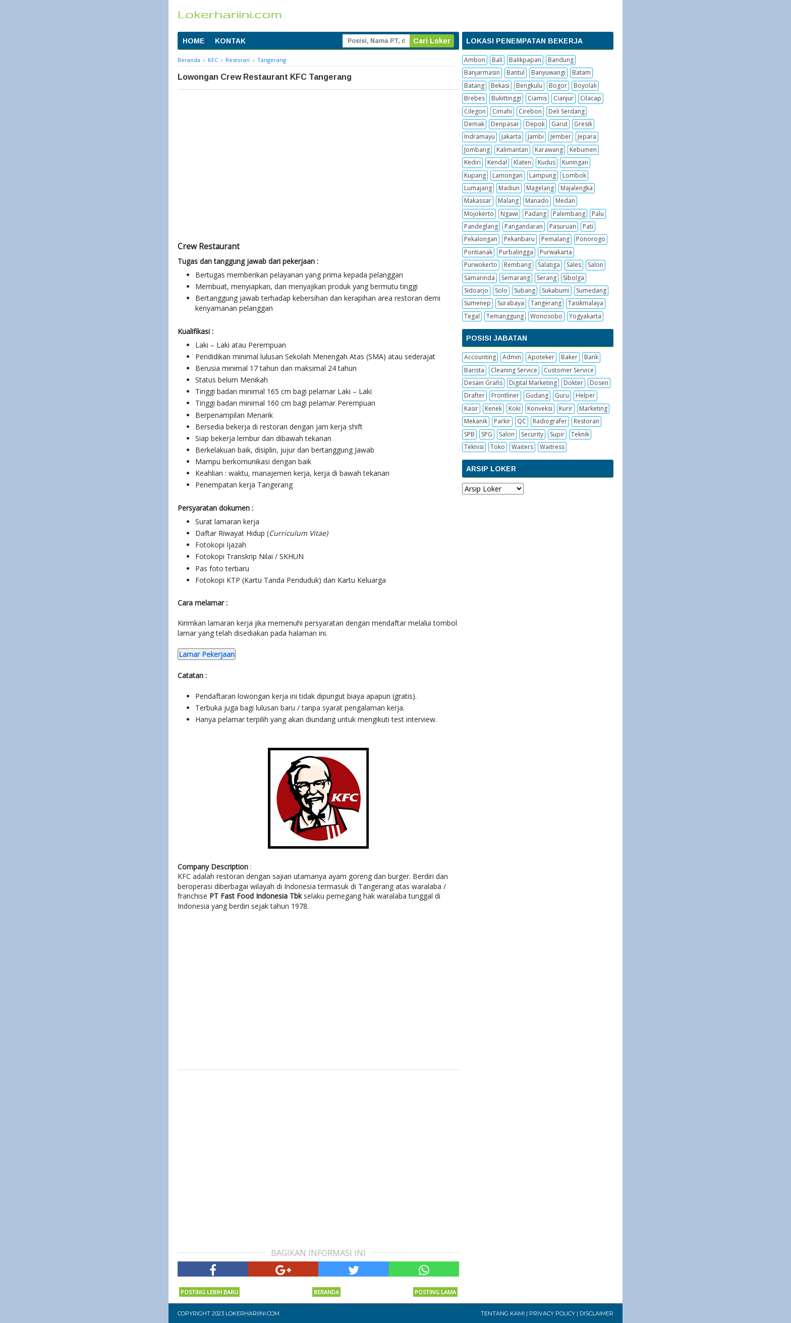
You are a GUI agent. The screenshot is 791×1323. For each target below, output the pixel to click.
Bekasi (500, 85)
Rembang (517, 264)
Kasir (471, 408)
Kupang (475, 175)
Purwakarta (556, 252)
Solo (501, 290)
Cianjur (563, 98)
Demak (474, 124)
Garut (559, 124)
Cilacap (590, 98)
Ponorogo (590, 239)
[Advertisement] (318, 165)
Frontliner (505, 395)
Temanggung (505, 316)
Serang (546, 277)
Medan (565, 200)
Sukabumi (556, 290)
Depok (535, 124)
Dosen (599, 382)
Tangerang (546, 303)
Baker (569, 357)
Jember (560, 136)
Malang (508, 200)
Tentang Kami (503, 1313)
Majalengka (576, 188)
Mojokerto (479, 213)
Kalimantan (512, 149)
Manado (537, 200)
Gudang (537, 395)
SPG (486, 434)
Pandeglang (481, 226)
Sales (574, 264)
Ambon (474, 60)
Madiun (509, 188)
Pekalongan (480, 239)
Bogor (558, 85)
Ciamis (537, 98)
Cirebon (530, 111)
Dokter (573, 382)
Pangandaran (523, 226)
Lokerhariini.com (252, 1313)
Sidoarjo (476, 290)
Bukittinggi (506, 98)
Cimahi (502, 111)
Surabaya (510, 303)
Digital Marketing (533, 382)
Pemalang (555, 239)
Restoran (586, 421)
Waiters (522, 447)
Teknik (580, 434)
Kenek (493, 408)
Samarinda (479, 277)
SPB (469, 434)
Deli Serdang (566, 111)
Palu (598, 213)
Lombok (574, 175)
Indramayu (479, 136)
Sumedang (591, 290)
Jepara (587, 136)
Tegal (472, 316)
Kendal (497, 162)
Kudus (546, 162)
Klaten (522, 162)
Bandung (561, 60)
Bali (497, 60)
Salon (595, 264)
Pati (588, 226)
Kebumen (583, 149)
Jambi (536, 136)
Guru (562, 395)
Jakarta (511, 136)
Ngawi (509, 213)
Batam (581, 72)
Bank (591, 357)
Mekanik (475, 421)
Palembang (569, 213)
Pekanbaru (519, 239)
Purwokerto (480, 264)
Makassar (477, 200)
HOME (194, 41)
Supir (557, 434)
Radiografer (550, 421)
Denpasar (505, 124)
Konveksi (539, 408)
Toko (497, 447)
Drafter (474, 395)
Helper (585, 395)
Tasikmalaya (585, 303)
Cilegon (475, 111)
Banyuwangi (548, 72)
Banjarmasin (482, 72)
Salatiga (549, 264)
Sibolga (573, 277)
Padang (535, 213)
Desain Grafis (483, 382)
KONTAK (230, 41)
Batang (474, 85)
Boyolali (585, 85)
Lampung (542, 175)
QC (521, 421)
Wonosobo (546, 316)
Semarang (515, 277)
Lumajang (478, 188)
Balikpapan (525, 60)
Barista (474, 370)
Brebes (474, 98)
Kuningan (575, 162)
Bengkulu (529, 85)
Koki (514, 408)
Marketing (593, 408)
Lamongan (507, 175)
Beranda (326, 1292)
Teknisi (474, 447)
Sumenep (477, 303)
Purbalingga (516, 252)
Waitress (552, 447)
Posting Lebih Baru (209, 1292)
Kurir (566, 408)
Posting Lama (435, 1292)
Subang (524, 290)
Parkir (502, 421)
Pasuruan (562, 226)
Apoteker (541, 357)
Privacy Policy (552, 1313)
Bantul (515, 72)
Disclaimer (596, 1313)
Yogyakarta (585, 316)
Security (532, 434)
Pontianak (478, 252)
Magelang (540, 188)
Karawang (549, 149)
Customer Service (569, 370)
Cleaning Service (514, 370)
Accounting (480, 357)
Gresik (583, 124)
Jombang (477, 149)
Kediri (472, 162)
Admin (511, 357)
